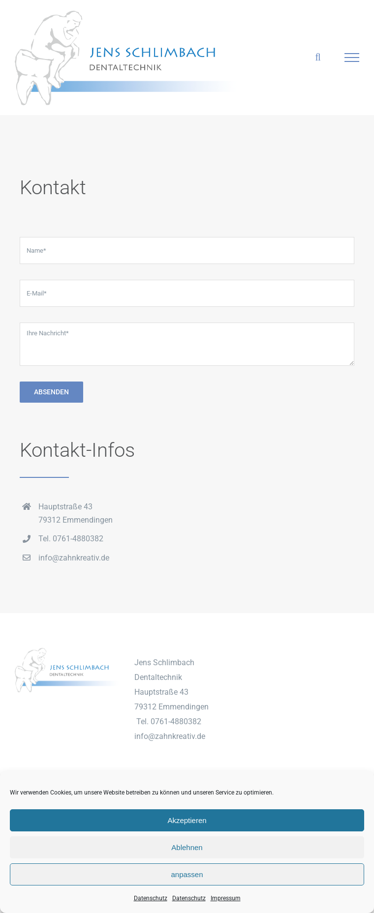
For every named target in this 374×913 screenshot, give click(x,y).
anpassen (187, 874)
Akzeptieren (186, 820)
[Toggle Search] (317, 57)
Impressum (226, 898)
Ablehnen (186, 847)
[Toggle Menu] (352, 57)
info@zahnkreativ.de (73, 557)
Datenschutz (150, 898)
